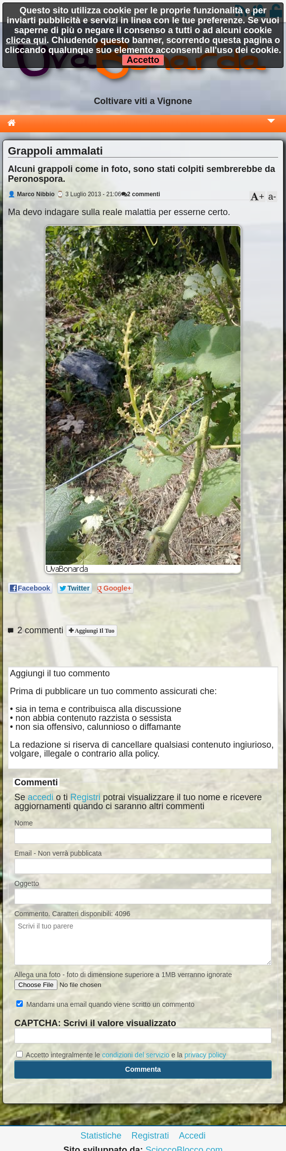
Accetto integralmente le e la (121, 1055)
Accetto (143, 60)
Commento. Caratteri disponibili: (72, 913)
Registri (85, 797)
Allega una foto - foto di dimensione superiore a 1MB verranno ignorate (123, 974)
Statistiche (100, 1136)
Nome (23, 823)
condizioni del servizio (135, 1055)
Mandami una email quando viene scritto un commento (105, 1004)
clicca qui (26, 40)
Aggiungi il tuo (93, 631)
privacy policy (205, 1055)
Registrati (150, 1136)
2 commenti (140, 194)
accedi (40, 797)
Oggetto (26, 883)
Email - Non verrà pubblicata (58, 853)
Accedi (192, 1136)
